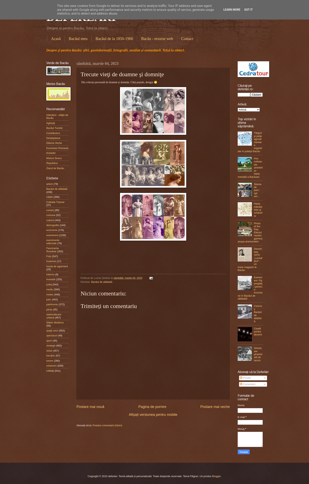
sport (49, 340)
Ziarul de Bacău (55, 168)
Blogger (216, 476)
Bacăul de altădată (101, 281)
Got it (248, 9)
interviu (50, 274)
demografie (52, 225)
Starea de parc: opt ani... (257, 190)
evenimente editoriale (53, 242)
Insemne (51, 261)
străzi (49, 350)
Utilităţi (50, 370)
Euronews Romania (57, 148)
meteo (49, 294)
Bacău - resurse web (157, 38)
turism (49, 360)
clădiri (49, 196)
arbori (49, 183)
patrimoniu (52, 304)
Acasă (56, 38)
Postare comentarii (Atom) (107, 425)
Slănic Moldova (54, 322)
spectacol (51, 335)
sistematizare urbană (53, 316)
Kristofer (51, 153)
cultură (50, 220)
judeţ (49, 284)
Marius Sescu (54, 158)
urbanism (51, 365)
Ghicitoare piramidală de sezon (258, 354)
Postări (245, 377)
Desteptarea (53, 138)
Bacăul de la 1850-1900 (114, 38)
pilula (49, 309)
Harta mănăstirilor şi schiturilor (258, 209)
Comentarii (247, 384)
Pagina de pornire (152, 407)
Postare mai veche (215, 407)
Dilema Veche (54, 142)
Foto (48, 256)
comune (50, 215)
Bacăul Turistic (54, 128)
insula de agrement (57, 266)
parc (48, 299)
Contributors (53, 133)
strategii (50, 345)
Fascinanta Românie (52, 250)
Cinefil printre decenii (258, 331)
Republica (52, 163)
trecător (50, 355)
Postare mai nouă (90, 407)
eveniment (52, 235)
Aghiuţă (50, 123)
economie (51, 230)
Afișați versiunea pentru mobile (153, 415)
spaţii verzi (52, 330)
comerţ (50, 210)
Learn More (231, 9)
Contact (187, 38)
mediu (49, 289)
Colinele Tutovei (55, 202)
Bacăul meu (78, 38)
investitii (50, 279)
